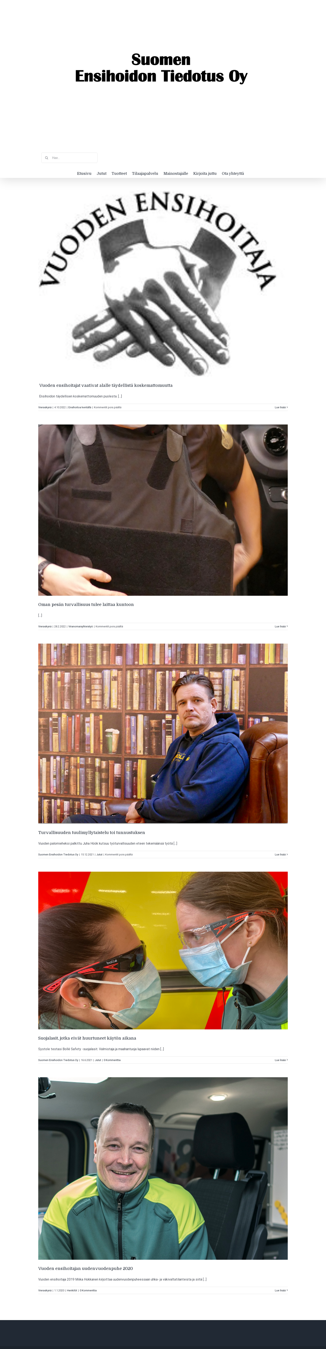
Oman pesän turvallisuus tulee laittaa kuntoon (86, 604)
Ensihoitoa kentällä (79, 407)
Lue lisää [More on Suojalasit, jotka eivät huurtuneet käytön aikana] (280, 1060)
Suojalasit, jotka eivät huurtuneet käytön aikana (87, 1038)
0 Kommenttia (112, 1060)
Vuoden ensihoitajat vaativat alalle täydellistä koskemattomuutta (105, 385)
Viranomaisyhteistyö (80, 626)
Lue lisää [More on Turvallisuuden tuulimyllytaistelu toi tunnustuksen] (280, 854)
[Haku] (46, 158)
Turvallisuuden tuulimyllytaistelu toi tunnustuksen (91, 832)
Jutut (99, 854)
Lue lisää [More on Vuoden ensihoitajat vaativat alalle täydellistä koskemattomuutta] (280, 407)
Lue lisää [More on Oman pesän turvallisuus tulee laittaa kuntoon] (280, 626)
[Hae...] (69, 158)
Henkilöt (72, 1290)
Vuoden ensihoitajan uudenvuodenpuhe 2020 (85, 1268)
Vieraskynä (45, 407)
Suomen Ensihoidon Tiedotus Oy (58, 854)
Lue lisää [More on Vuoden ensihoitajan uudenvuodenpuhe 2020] (280, 1290)
